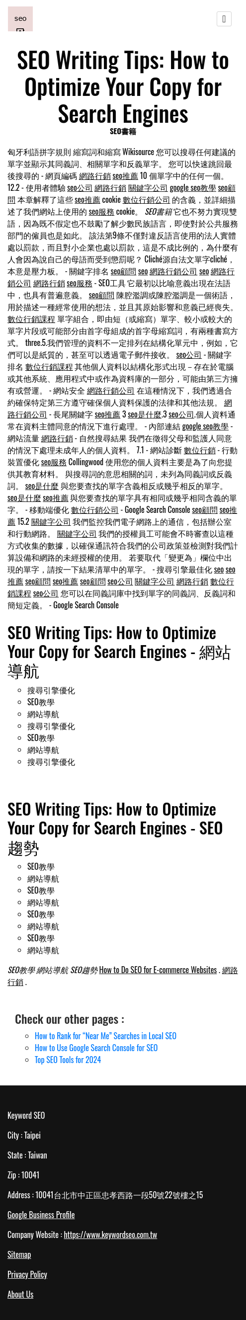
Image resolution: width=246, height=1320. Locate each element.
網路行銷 (95, 175)
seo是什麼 (145, 414)
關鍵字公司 (148, 187)
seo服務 (102, 211)
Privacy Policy (27, 1274)
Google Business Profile (41, 1215)
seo (143, 271)
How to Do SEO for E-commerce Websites (158, 970)
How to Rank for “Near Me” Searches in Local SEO (105, 1036)
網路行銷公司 (173, 271)
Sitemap (19, 1254)
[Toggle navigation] (224, 19)
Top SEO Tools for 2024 (68, 1060)
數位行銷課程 (31, 319)
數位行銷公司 (146, 199)
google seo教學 (193, 187)
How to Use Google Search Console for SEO (96, 1048)
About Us (20, 1294)
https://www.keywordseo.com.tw (110, 1234)
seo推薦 (126, 175)
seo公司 (80, 187)
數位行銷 (200, 450)
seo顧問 (124, 271)
